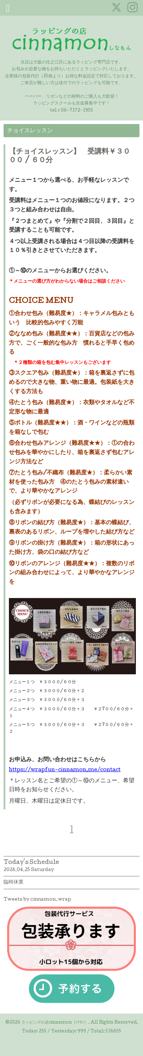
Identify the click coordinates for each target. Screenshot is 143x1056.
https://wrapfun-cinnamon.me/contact (65, 770)
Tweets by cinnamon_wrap (37, 899)
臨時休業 (14, 882)
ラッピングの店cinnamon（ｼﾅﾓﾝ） (54, 1023)
